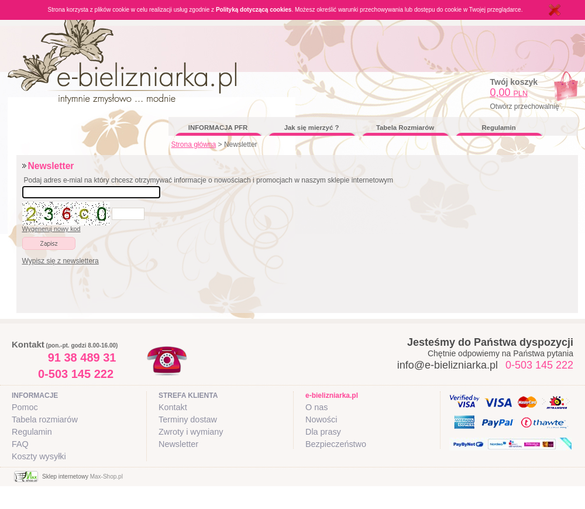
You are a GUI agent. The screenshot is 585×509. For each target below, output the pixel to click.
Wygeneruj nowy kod (51, 228)
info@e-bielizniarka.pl (447, 365)
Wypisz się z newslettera (60, 261)
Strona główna (193, 144)
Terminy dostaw (188, 419)
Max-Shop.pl (106, 476)
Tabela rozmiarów (45, 419)
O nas (316, 407)
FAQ (20, 444)
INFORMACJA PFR (217, 127)
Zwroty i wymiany (191, 431)
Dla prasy (323, 431)
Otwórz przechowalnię (524, 106)
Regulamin (498, 127)
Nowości (321, 419)
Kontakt (173, 407)
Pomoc (25, 407)
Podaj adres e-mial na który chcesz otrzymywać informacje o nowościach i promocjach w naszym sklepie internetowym (209, 180)
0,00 (509, 92)
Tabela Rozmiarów (405, 127)
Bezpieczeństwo (335, 444)
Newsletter (178, 444)
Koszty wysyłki (39, 456)
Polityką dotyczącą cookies (254, 9)
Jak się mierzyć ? (311, 127)
